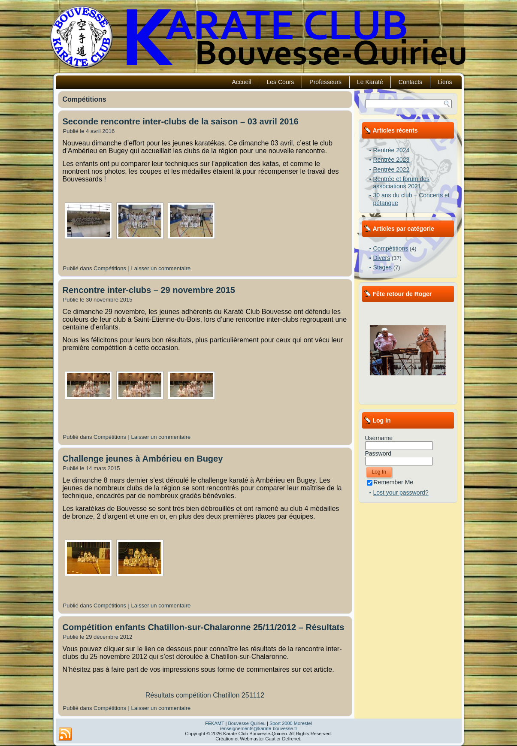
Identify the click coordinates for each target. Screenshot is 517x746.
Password (378, 453)
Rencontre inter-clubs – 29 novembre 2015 (149, 290)
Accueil (241, 82)
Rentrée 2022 (391, 169)
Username (379, 438)
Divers (381, 257)
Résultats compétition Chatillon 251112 (205, 695)
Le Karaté (370, 82)
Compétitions (110, 268)
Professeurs (325, 82)
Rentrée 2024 (391, 150)
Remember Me (390, 482)
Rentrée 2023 (391, 159)
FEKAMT (214, 723)
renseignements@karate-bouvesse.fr (258, 728)
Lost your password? (401, 492)
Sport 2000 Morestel (290, 723)
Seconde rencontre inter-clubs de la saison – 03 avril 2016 (181, 121)
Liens (445, 82)
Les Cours (280, 82)
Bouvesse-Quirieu (246, 723)
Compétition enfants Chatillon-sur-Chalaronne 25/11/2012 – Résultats (204, 627)
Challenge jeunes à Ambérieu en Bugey (143, 458)
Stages (382, 267)
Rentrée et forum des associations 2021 (401, 182)
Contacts (410, 82)
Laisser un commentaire (161, 268)
